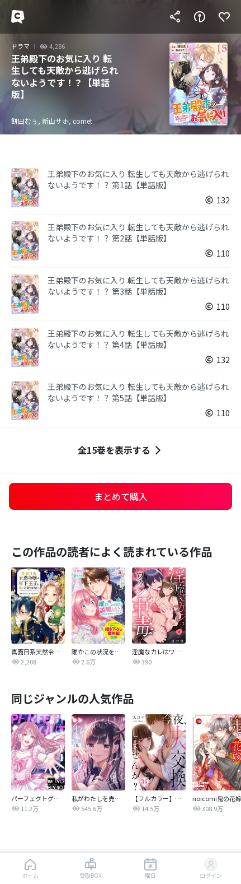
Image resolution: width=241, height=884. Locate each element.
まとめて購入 (121, 496)
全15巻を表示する (121, 450)
